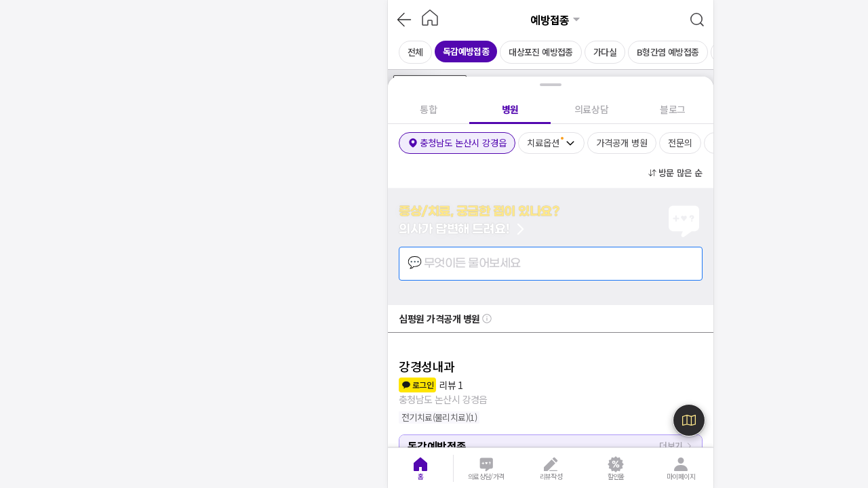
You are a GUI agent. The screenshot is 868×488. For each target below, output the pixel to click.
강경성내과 (427, 366)
